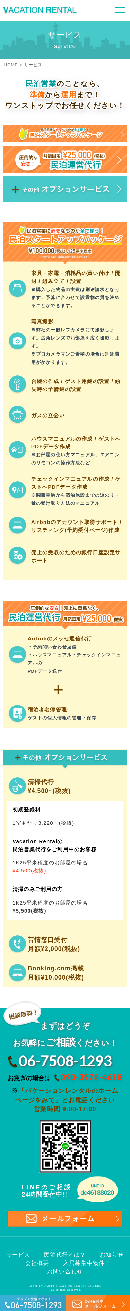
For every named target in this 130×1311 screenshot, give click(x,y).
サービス (18, 1255)
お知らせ (112, 1255)
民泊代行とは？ (65, 1255)
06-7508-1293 (65, 1061)
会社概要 (37, 1263)
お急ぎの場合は (63, 1077)
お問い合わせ (65, 1271)
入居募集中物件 (84, 1263)
